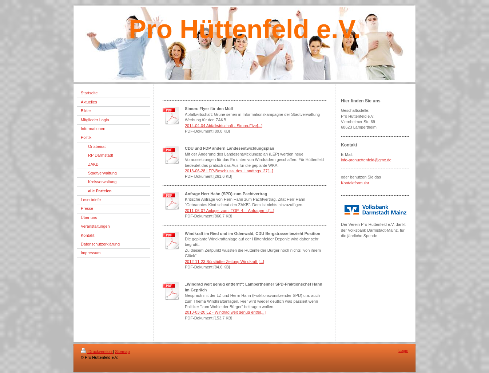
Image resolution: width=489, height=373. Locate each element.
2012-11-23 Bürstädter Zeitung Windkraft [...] (224, 261)
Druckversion (97, 351)
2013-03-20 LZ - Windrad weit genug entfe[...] (225, 312)
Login (403, 350)
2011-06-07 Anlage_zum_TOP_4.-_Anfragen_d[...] (229, 210)
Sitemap (122, 351)
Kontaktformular (355, 183)
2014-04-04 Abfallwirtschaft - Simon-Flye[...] (223, 125)
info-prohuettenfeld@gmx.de (366, 160)
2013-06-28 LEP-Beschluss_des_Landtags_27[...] (229, 171)
